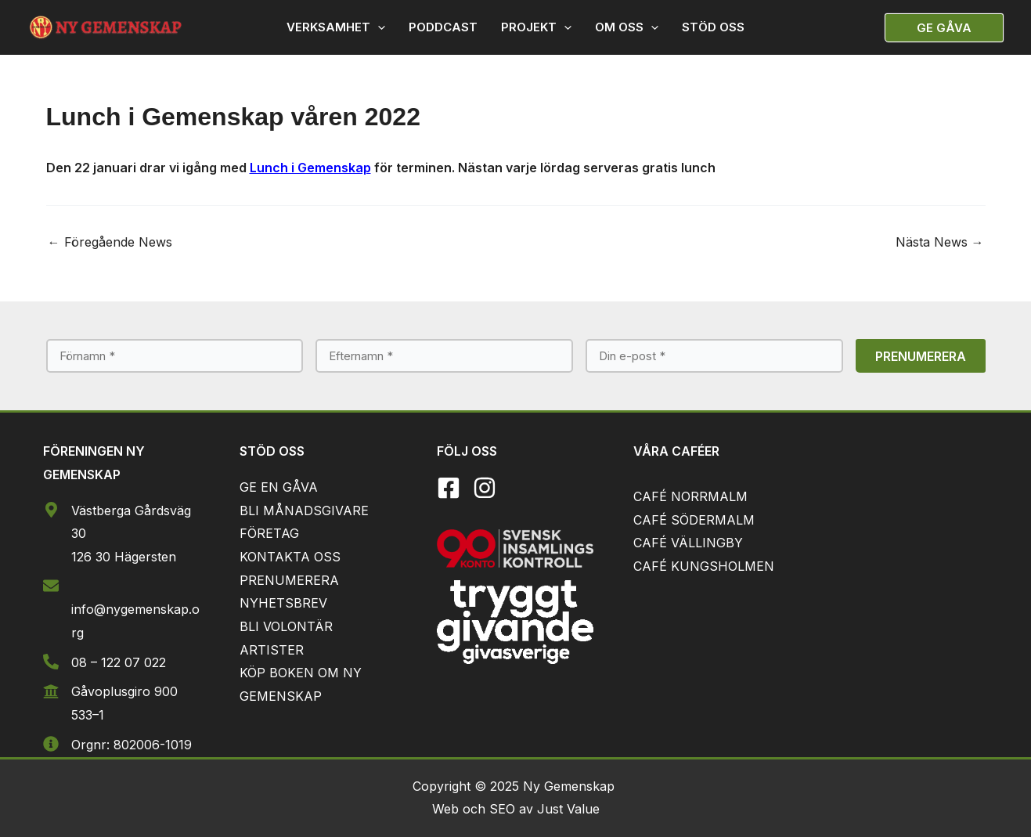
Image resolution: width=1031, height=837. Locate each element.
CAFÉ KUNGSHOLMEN (703, 566)
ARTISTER (272, 650)
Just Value (568, 809)
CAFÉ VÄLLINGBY (688, 542)
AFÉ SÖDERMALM (698, 520)
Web (447, 809)
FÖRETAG (269, 533)
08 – (86, 662)
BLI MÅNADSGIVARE (304, 510)
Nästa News (940, 242)
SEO (502, 809)
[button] (944, 27)
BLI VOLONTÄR (286, 626)
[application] (377, 27)
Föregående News (110, 242)
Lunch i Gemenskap (310, 167)
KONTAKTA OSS (290, 557)
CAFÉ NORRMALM (690, 496)
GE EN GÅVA (279, 487)
